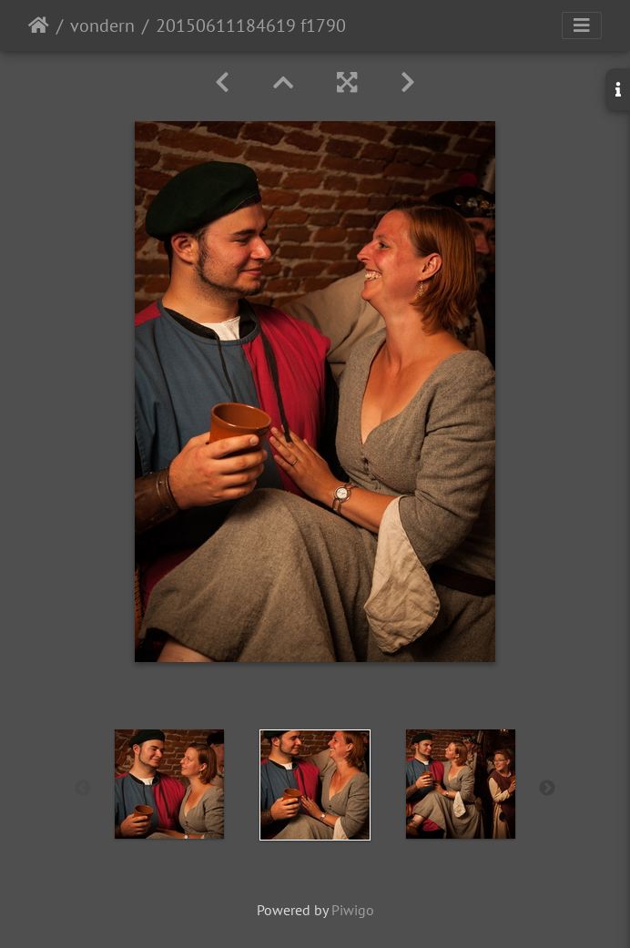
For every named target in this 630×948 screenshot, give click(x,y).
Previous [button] (83, 789)
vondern (102, 25)
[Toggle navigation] (582, 25)
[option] (169, 784)
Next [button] (547, 789)
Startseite (38, 25)
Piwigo (352, 910)
